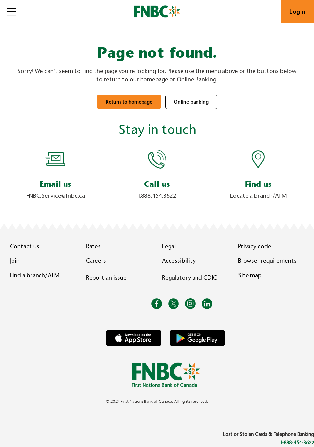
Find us (258, 184)
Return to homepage (129, 102)
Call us (157, 184)
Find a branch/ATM (34, 275)
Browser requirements (267, 260)
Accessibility (179, 260)
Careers (96, 260)
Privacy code (254, 246)
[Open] (11, 11)
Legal (169, 246)
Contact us (24, 246)
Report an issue (106, 277)
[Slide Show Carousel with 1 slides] (157, 177)
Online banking (191, 102)
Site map (249, 275)
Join (15, 260)
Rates (93, 246)
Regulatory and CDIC (191, 277)
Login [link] (297, 11)
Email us (55, 184)
